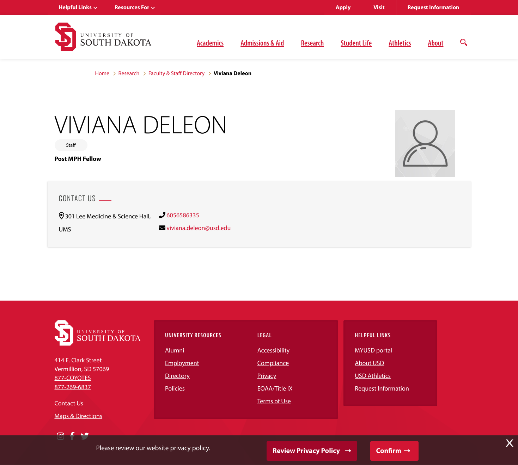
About (436, 43)
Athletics (400, 43)
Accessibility (273, 350)
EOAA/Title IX (275, 388)
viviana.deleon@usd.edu (198, 228)
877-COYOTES (73, 378)
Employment (182, 363)
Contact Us (69, 403)
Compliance (273, 363)
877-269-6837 (73, 387)
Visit (378, 7)
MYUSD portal (373, 350)
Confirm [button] (388, 450)
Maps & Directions (79, 416)
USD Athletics (373, 376)
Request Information (433, 7)
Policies (175, 388)
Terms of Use (274, 401)
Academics (210, 43)
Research (312, 43)
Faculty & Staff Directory (176, 73)
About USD (369, 363)
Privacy (266, 376)
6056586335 (182, 215)
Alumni (174, 350)
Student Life (356, 43)
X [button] (509, 443)
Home (102, 73)
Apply (343, 7)
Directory (177, 376)
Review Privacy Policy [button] (306, 450)
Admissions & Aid (262, 43)
